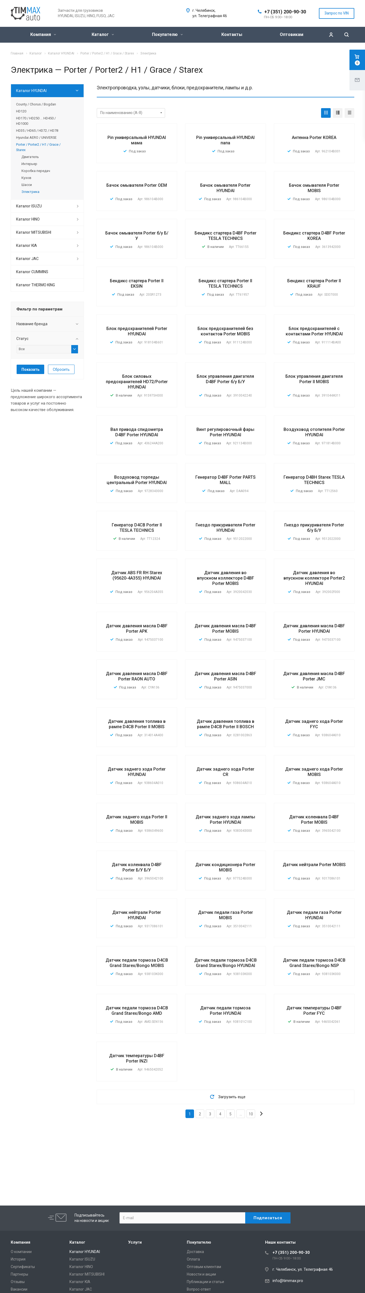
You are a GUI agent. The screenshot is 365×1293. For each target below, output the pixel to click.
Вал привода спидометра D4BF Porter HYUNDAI (136, 432)
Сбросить (61, 369)
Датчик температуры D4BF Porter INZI (136, 1058)
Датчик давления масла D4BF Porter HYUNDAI (314, 628)
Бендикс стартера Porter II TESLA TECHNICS (225, 283)
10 (251, 1114)
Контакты (231, 34)
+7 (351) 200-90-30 (285, 11)
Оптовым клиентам (204, 1267)
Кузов (26, 178)
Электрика (30, 192)
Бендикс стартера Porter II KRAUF (314, 283)
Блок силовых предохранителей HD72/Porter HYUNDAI (137, 382)
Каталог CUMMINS (32, 272)
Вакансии (19, 1289)
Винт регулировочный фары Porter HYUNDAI (225, 432)
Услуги (135, 1242)
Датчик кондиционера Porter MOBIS (225, 867)
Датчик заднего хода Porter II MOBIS (136, 819)
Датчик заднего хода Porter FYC (314, 724)
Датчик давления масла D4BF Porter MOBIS (225, 628)
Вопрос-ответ (199, 1289)
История (18, 1259)
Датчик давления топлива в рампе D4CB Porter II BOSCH (225, 724)
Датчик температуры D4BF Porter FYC (314, 1010)
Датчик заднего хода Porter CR (225, 772)
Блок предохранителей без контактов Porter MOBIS (225, 331)
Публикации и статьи (205, 1282)
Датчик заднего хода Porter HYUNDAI (137, 772)
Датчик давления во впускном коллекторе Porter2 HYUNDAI (314, 578)
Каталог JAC (27, 259)
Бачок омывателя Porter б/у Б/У (136, 235)
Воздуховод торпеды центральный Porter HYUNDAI (137, 480)
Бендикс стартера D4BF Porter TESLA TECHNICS (225, 235)
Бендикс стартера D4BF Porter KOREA (314, 235)
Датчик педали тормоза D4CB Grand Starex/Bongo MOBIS (137, 963)
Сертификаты (23, 1267)
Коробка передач (35, 171)
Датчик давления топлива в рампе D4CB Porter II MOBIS (137, 724)
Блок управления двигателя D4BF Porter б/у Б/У (225, 379)
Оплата (193, 1259)
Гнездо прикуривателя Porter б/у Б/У (314, 527)
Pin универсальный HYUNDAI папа (225, 140)
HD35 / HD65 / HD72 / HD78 (37, 131)
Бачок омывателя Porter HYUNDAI (225, 188)
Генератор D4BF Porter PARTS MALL (225, 480)
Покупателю (167, 34)
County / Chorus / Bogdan (36, 104)
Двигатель (30, 157)
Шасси (26, 185)
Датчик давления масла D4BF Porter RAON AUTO (136, 676)
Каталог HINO (28, 219)
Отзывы (18, 1282)
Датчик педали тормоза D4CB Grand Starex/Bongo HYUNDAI (225, 963)
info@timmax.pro (288, 1280)
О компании (21, 1252)
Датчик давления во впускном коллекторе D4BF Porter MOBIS (225, 578)
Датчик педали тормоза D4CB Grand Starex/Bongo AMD (137, 1010)
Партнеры (19, 1274)
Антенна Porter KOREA (314, 137)
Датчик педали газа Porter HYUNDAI (314, 915)
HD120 (21, 111)
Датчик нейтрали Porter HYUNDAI (136, 915)
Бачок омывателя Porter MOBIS (314, 188)
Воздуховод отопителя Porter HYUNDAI (314, 432)
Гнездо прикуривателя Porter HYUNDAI (225, 527)
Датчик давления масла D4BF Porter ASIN (225, 676)
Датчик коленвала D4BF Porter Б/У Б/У (137, 867)
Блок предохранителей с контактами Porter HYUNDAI (314, 331)
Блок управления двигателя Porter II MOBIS (314, 379)
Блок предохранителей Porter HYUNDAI (136, 331)
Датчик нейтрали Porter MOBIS (314, 864)
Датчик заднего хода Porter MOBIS (314, 772)
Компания (43, 34)
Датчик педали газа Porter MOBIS (225, 915)
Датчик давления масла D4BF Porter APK (136, 628)
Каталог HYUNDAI (31, 91)
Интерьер (29, 164)
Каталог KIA (26, 245)
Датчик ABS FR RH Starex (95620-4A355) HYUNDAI (136, 575)
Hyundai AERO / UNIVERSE (36, 137)
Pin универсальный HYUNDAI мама (136, 140)
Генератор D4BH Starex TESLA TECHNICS (314, 480)
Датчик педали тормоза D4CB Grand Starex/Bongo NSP (314, 963)
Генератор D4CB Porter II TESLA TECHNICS (137, 527)
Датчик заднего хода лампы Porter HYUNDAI (225, 819)
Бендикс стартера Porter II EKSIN (136, 283)
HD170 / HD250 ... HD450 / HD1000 (36, 121)
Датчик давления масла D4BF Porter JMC (314, 676)
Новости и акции (201, 1274)
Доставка (195, 1252)
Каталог (103, 34)
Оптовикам (291, 34)
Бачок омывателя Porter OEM (136, 185)
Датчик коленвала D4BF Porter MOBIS (314, 819)
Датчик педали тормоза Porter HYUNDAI (225, 1010)
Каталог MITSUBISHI (33, 232)
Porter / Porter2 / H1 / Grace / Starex (38, 147)
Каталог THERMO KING (35, 285)
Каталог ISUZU (29, 206)
